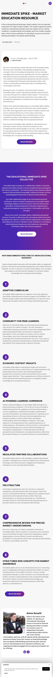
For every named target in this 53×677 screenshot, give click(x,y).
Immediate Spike (7, 42)
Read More (6, 673)
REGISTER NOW (26, 142)
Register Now (15, 594)
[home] (11, 3)
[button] (50, 3)
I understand (46, 668)
